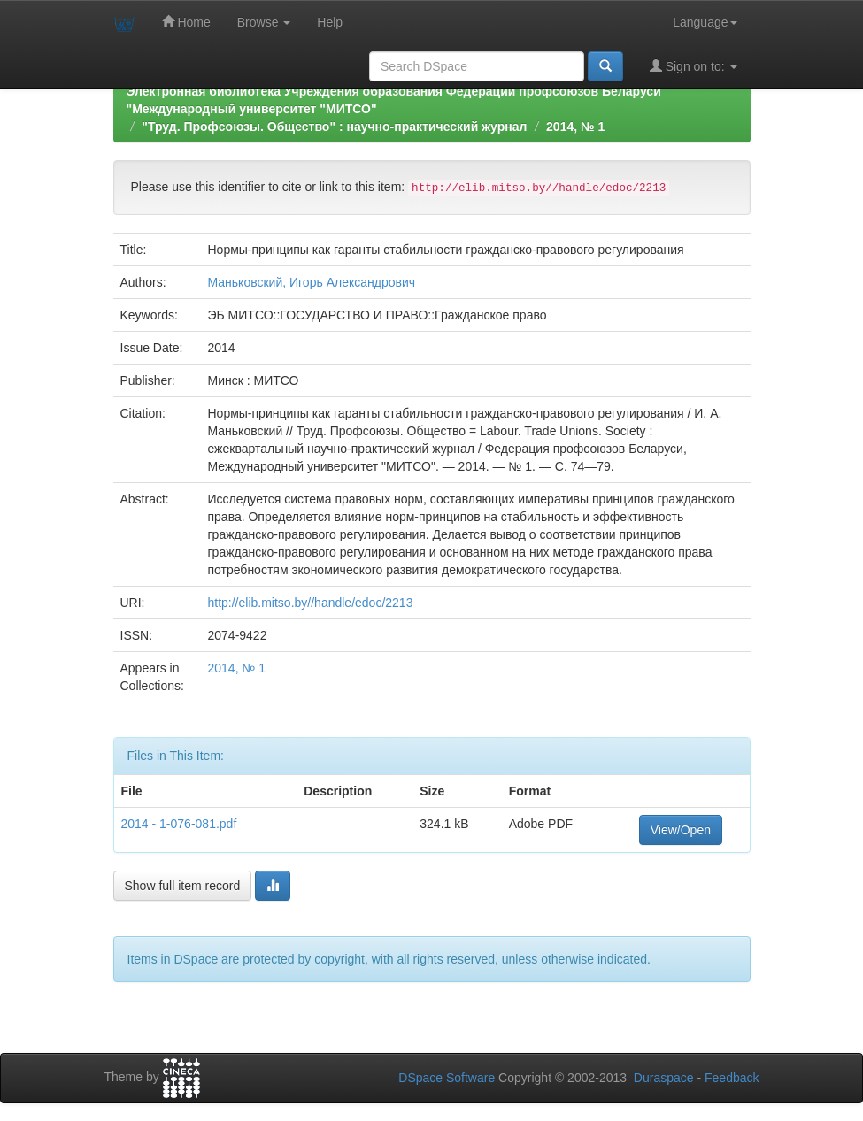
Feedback (732, 1078)
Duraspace (664, 1078)
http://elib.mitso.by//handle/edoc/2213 (309, 602)
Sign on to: (693, 65)
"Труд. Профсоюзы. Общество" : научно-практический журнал (334, 126)
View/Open (681, 830)
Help (330, 22)
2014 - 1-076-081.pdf (179, 824)
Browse (264, 22)
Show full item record (183, 886)
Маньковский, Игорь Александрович (311, 282)
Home (186, 21)
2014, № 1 (575, 126)
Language (704, 22)
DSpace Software (446, 1078)
